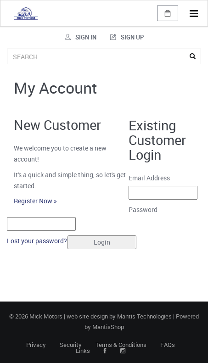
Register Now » (35, 200)
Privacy (36, 345)
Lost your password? (37, 240)
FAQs (167, 345)
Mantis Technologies (144, 316)
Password (146, 209)
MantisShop (108, 327)
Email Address (153, 177)
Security (71, 345)
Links (83, 351)
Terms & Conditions (121, 345)
